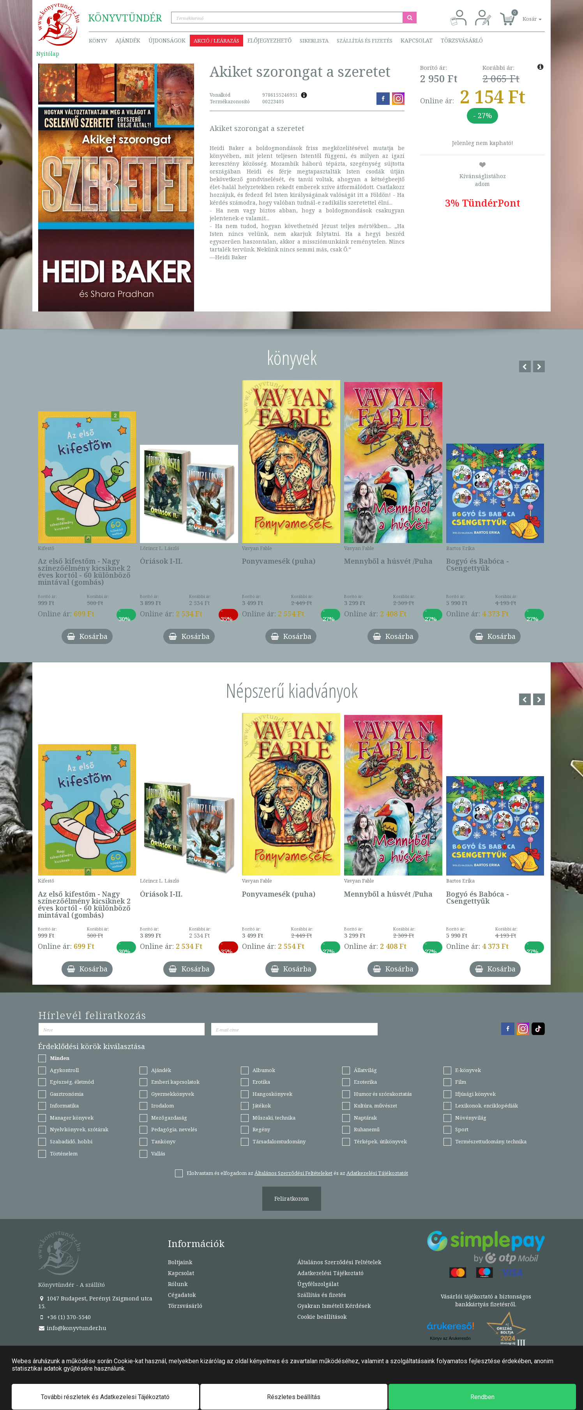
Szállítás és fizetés (364, 40)
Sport (461, 1129)
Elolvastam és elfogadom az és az (297, 1172)
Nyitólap (47, 53)
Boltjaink (180, 1262)
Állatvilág (365, 1070)
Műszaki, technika (274, 1117)
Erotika (261, 1081)
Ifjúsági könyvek (475, 1093)
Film (460, 1081)
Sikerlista (314, 40)
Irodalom (162, 1105)
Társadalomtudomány (279, 1141)
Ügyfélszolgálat (318, 1284)
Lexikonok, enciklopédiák (486, 1105)
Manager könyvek (72, 1117)
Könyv (98, 40)
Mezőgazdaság (169, 1117)
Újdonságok (167, 40)
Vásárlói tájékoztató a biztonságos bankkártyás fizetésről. (486, 1300)
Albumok (264, 1070)
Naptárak (365, 1117)
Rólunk (177, 1284)
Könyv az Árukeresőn (450, 1338)
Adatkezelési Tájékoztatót (377, 1172)
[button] (523, 14)
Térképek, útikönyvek (380, 1141)
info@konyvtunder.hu (72, 1328)
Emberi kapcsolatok (175, 1081)
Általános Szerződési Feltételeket (293, 1172)
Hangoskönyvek (272, 1093)
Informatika (64, 1105)
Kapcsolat (417, 40)
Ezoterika (365, 1081)
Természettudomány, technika (490, 1141)
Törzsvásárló (462, 40)
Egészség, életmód (72, 1081)
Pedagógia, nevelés (174, 1129)
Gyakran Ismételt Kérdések (334, 1305)
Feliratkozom (291, 1198)
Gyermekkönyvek (172, 1093)
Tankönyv (163, 1141)
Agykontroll (64, 1070)
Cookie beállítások (321, 1316)
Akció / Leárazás (216, 40)
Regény (261, 1129)
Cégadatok (182, 1295)
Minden (59, 1057)
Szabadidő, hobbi (71, 1141)
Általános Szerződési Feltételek (339, 1262)
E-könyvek (468, 1070)
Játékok (262, 1105)
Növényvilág (470, 1117)
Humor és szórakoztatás (383, 1093)
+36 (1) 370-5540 (64, 1317)
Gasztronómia (66, 1093)
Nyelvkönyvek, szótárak (79, 1129)
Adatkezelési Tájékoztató (330, 1273)
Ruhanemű (367, 1129)
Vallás (158, 1153)
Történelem (64, 1153)
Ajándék (127, 40)
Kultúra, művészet (375, 1105)
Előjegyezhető (269, 40)
